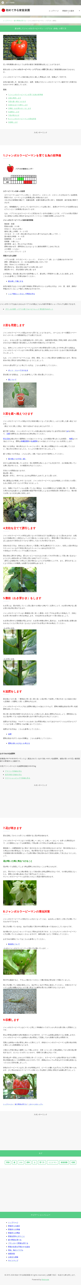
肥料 (28, 1162)
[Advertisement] (40, 139)
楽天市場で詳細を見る (13, 774)
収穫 (73, 1162)
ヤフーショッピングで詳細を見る (17, 778)
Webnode (45, 1279)
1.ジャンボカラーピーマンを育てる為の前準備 (25, 94)
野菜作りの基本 (68, 11)
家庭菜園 (64, 1162)
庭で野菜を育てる (20, 21)
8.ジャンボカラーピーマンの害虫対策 (22, 119)
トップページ (54, 11)
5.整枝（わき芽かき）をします (19, 108)
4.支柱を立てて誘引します (18, 105)
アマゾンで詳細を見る (13, 771)
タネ (21, 1162)
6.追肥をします (13, 112)
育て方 (41, 1162)
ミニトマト (52, 1162)
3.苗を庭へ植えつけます (17, 101)
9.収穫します (13, 122)
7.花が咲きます (13, 115)
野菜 (8, 1162)
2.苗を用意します (14, 98)
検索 (3, 2)
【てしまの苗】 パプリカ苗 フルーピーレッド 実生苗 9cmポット (29, 309)
